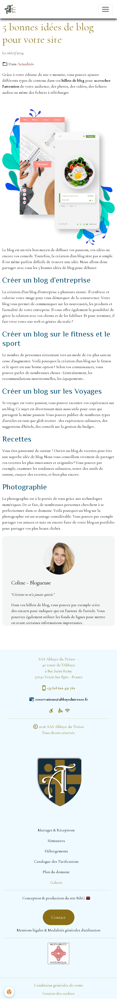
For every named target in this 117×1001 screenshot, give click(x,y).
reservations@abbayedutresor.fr (61, 699)
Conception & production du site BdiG (53, 898)
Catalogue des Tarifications (56, 861)
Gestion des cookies (58, 993)
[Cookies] (9, 992)
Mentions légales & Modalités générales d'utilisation (58, 930)
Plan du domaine (56, 872)
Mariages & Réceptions (56, 830)
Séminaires (56, 840)
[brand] (11, 9)
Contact (58, 917)
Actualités (25, 64)
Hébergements (56, 851)
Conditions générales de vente (58, 985)
